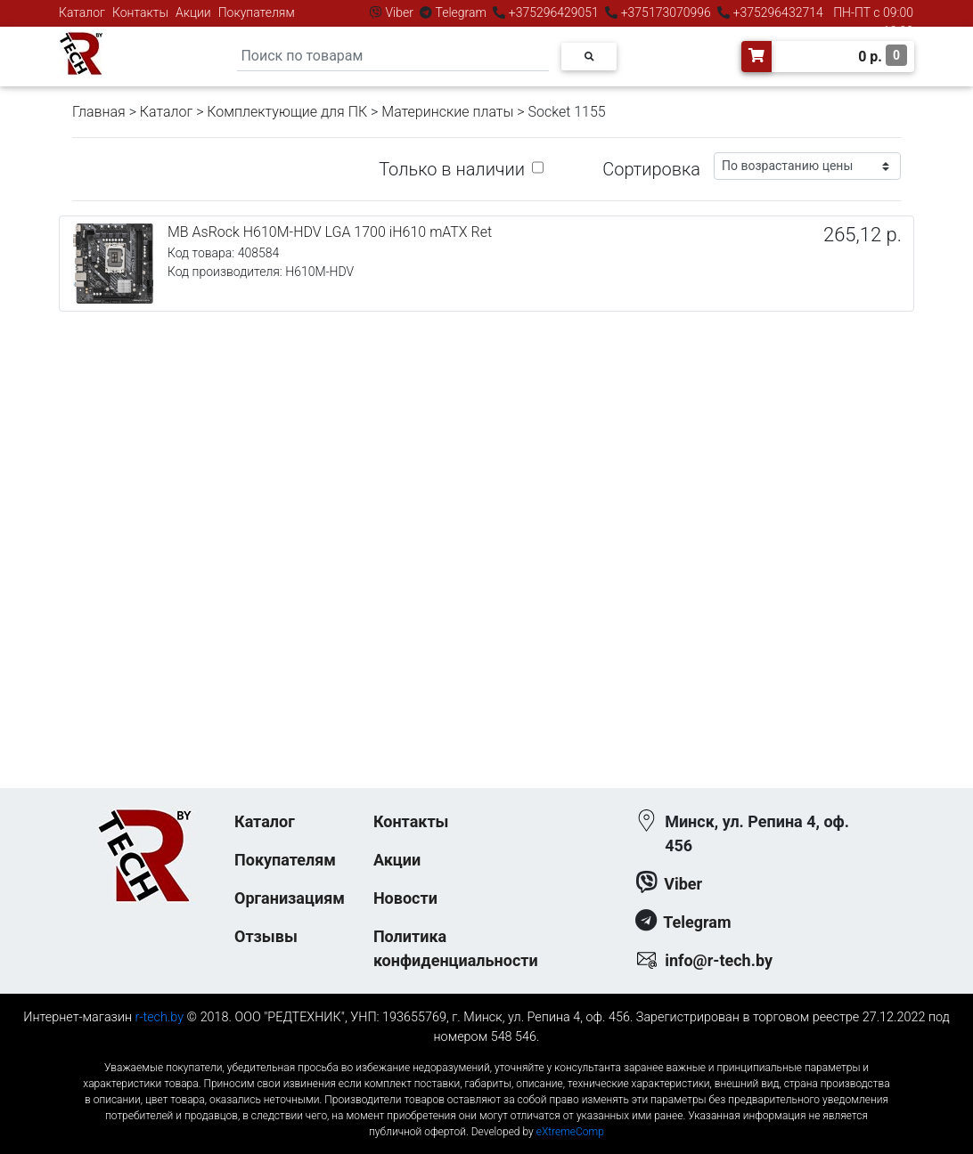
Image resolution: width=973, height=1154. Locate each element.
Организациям (289, 898)
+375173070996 (664, 12)
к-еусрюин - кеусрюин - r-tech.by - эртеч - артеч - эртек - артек (486, 1053)
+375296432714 (776, 12)
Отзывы (266, 936)
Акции (193, 12)
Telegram (460, 12)
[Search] (393, 56)
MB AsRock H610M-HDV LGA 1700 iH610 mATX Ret (330, 231)
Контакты (140, 12)
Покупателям (256, 12)
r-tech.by (159, 1017)
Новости (405, 898)
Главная (99, 111)
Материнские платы (447, 111)
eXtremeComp (570, 1132)
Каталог (82, 12)
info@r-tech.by (719, 960)
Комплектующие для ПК (287, 111)
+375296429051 (553, 12)
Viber (399, 12)
